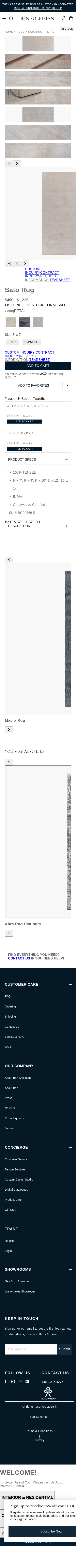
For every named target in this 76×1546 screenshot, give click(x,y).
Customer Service (16, 1159)
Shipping (10, 1016)
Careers (10, 1108)
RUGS (21, 31)
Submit (64, 1349)
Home (9, 31)
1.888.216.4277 (15, 1036)
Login (8, 1251)
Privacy (39, 1440)
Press (8, 1098)
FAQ (8, 996)
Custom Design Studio (19, 1179)
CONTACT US (19, 958)
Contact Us (12, 1026)
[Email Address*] (31, 1349)
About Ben (11, 1088)
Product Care (13, 1199)
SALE (8, 1046)
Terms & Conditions (39, 1431)
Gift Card (10, 1209)
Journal (9, 1128)
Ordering (10, 1006)
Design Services (15, 1169)
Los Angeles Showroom (20, 1291)
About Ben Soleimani (18, 1077)
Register (10, 1240)
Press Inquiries (14, 1118)
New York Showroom (18, 1281)
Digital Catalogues (16, 1189)
